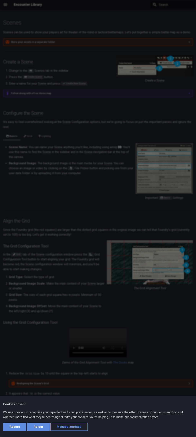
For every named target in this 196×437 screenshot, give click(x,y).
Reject (38, 427)
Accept (15, 427)
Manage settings (69, 427)
